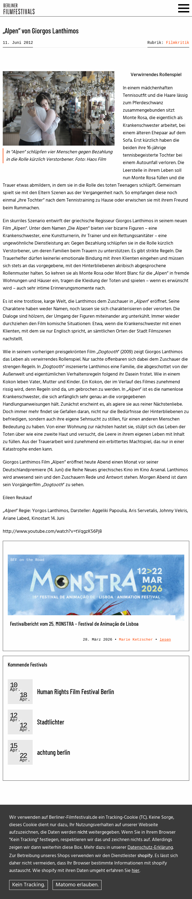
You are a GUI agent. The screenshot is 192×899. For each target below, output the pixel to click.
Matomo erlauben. (77, 885)
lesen (165, 640)
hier (135, 870)
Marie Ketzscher (136, 640)
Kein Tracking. (28, 885)
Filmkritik (177, 43)
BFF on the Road (27, 560)
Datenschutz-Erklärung (150, 847)
